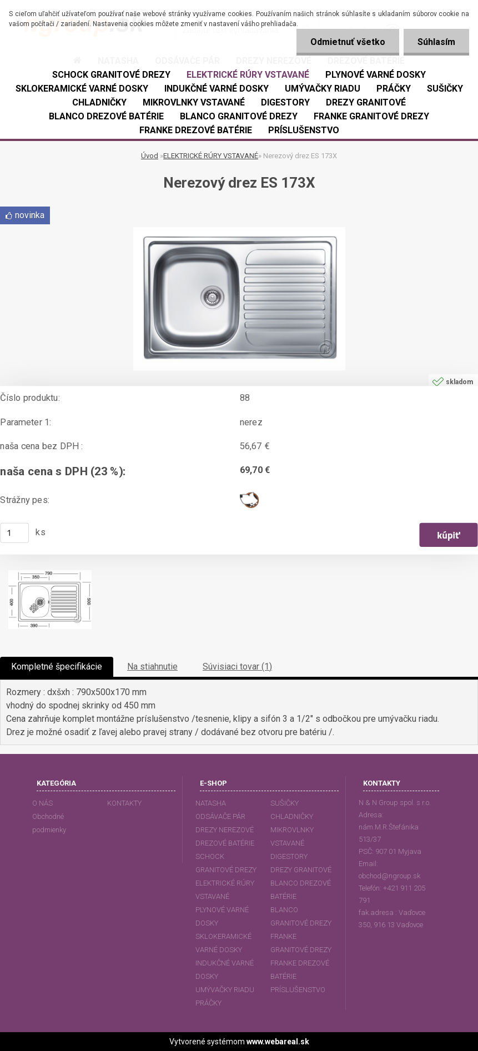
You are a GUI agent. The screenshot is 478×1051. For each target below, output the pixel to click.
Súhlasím (436, 42)
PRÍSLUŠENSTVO (297, 989)
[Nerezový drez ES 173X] (239, 231)
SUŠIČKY (284, 803)
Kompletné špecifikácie (56, 666)
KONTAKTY (124, 803)
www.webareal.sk (277, 1041)
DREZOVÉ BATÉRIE (224, 843)
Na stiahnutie (152, 666)
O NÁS (42, 803)
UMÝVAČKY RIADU (224, 989)
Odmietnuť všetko (347, 42)
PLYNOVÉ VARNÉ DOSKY (222, 916)
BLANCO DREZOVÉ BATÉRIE (300, 890)
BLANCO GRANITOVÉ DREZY (300, 916)
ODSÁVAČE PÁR (220, 816)
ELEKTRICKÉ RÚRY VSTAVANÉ (210, 156)
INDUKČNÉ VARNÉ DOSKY (224, 969)
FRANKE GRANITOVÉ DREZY (300, 943)
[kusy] (14, 532)
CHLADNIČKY (291, 816)
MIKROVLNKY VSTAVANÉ (292, 836)
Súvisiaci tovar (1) (237, 666)
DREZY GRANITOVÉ (300, 870)
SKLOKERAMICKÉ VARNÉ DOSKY (223, 943)
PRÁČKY (208, 1003)
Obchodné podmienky (49, 823)
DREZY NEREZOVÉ (224, 830)
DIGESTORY (289, 856)
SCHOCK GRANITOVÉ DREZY (225, 863)
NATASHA (210, 803)
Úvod (149, 156)
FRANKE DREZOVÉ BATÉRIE (299, 969)
